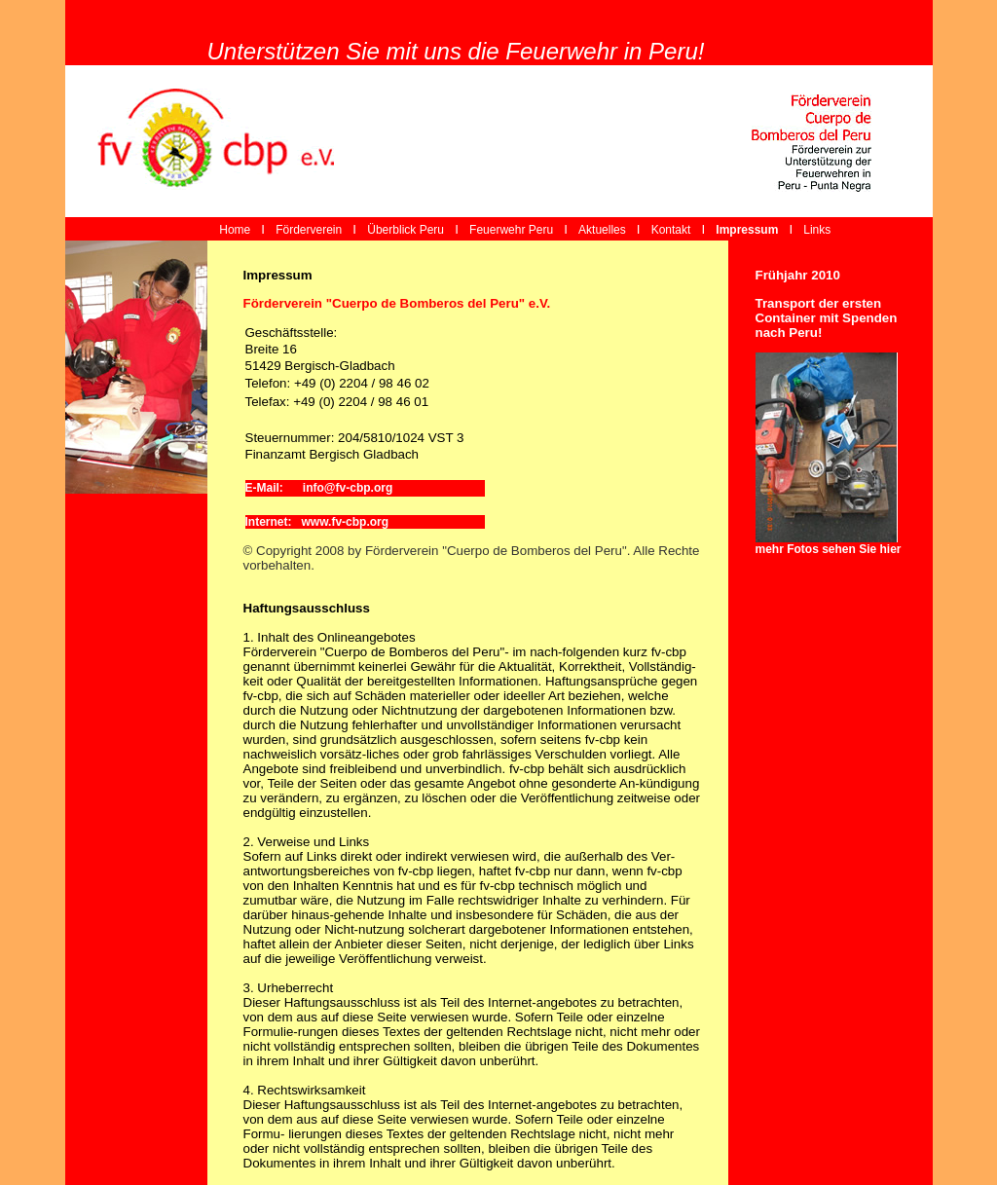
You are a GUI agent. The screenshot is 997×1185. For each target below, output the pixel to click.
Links (817, 230)
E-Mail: (267, 488)
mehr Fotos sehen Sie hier (829, 549)
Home (233, 230)
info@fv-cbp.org (341, 488)
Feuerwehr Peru (511, 230)
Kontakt (671, 230)
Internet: (273, 522)
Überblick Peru (405, 230)
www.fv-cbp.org (345, 522)
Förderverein (309, 230)
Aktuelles (602, 230)
